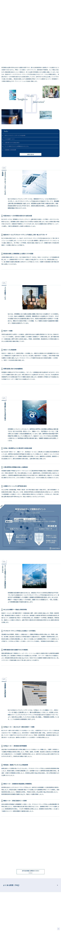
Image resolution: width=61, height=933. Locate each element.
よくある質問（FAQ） (11, 885)
